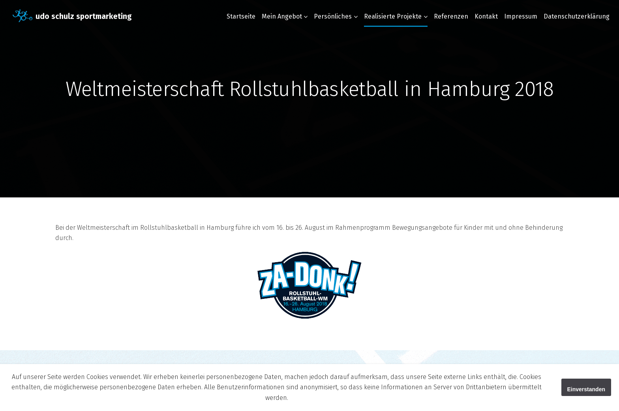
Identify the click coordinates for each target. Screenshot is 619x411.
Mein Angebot (282, 16)
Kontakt (486, 16)
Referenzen (451, 16)
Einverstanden (586, 389)
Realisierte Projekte (393, 16)
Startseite (241, 16)
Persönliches (333, 16)
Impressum (520, 16)
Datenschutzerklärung (577, 16)
